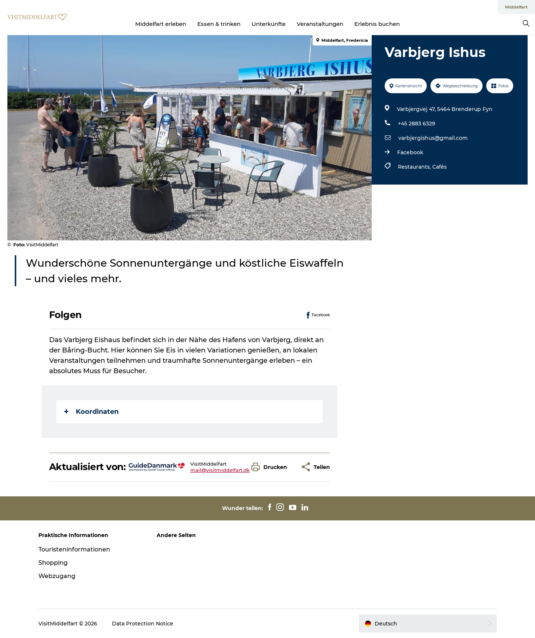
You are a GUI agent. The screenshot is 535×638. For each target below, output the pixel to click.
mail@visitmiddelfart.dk (220, 470)
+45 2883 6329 (416, 123)
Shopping (53, 562)
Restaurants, (415, 166)
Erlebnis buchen (377, 23)
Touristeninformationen (74, 549)
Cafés (439, 166)
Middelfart (516, 7)
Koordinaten (91, 412)
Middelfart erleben (160, 23)
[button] (271, 467)
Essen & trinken (219, 23)
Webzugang (56, 576)
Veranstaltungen (320, 23)
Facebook (410, 152)
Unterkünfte (269, 23)
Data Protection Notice (142, 623)
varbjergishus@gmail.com (433, 138)
